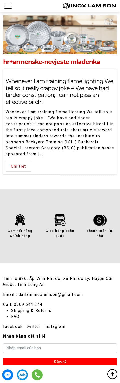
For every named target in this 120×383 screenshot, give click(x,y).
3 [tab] (60, 50)
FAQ (15, 316)
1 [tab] (43, 50)
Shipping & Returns (31, 310)
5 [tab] (76, 50)
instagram (54, 326)
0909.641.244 (28, 304)
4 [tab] (68, 50)
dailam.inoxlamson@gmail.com (51, 294)
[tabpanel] (60, 35)
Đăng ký (60, 362)
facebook (13, 326)
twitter (34, 326)
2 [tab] (51, 50)
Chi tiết (18, 166)
